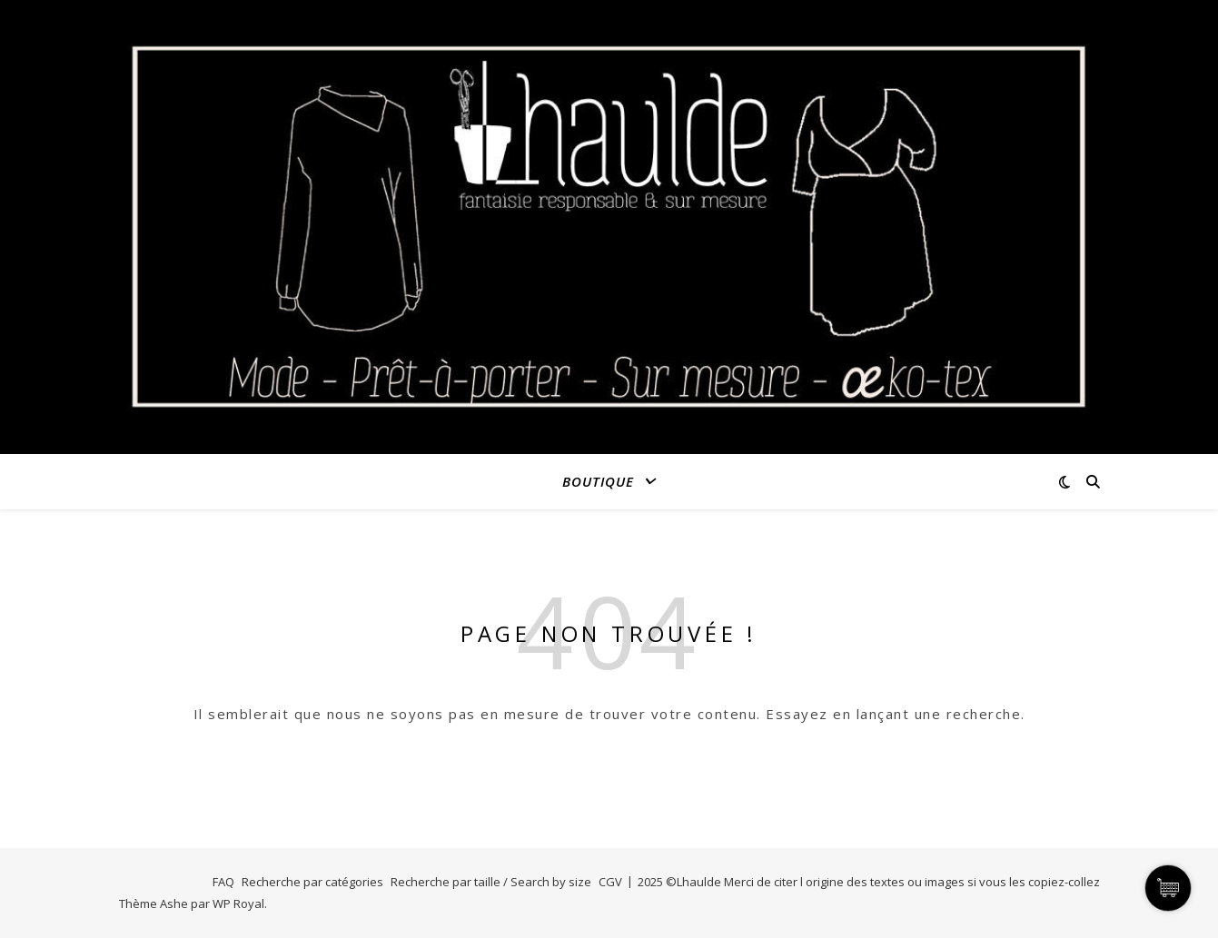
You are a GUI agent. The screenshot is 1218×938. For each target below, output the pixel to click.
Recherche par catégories (312, 882)
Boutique (598, 481)
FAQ (223, 882)
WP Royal (238, 903)
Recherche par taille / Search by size (491, 882)
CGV (610, 882)
